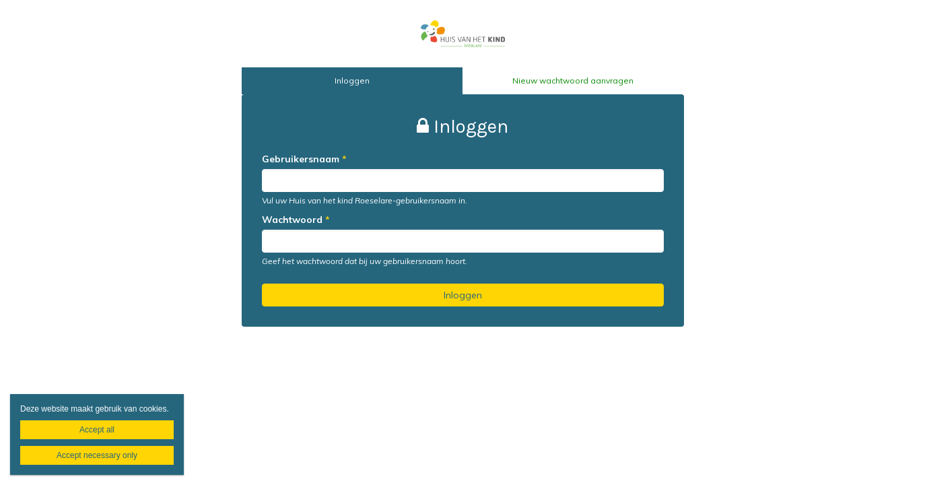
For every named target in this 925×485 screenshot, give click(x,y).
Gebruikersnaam (304, 159)
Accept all (96, 429)
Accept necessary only (97, 455)
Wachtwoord (296, 220)
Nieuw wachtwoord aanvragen (572, 80)
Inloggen (352, 80)
